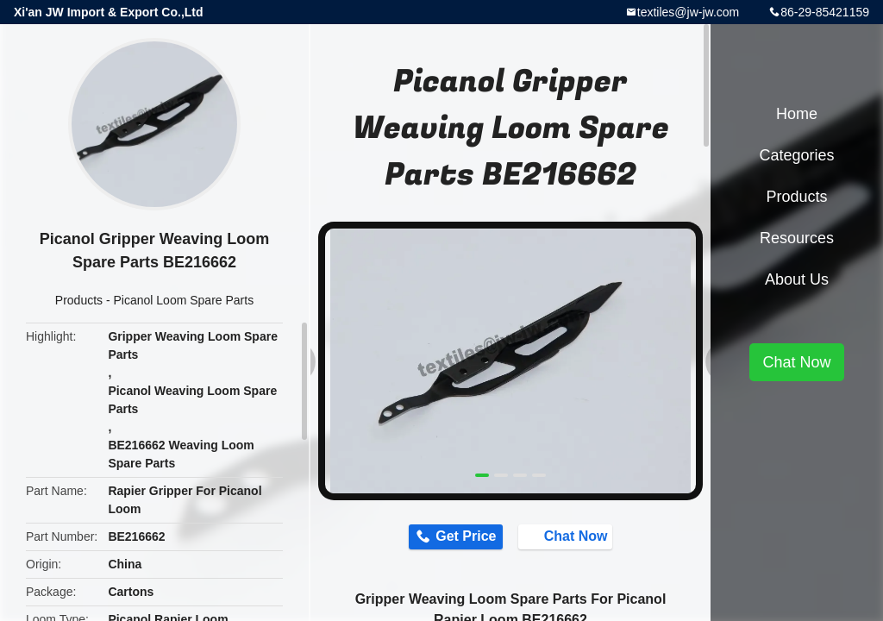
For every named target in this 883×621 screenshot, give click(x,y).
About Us (797, 279)
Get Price (459, 537)
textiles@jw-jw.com (688, 12)
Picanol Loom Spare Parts (184, 300)
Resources (797, 238)
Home (796, 113)
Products (79, 300)
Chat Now (574, 537)
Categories (796, 155)
